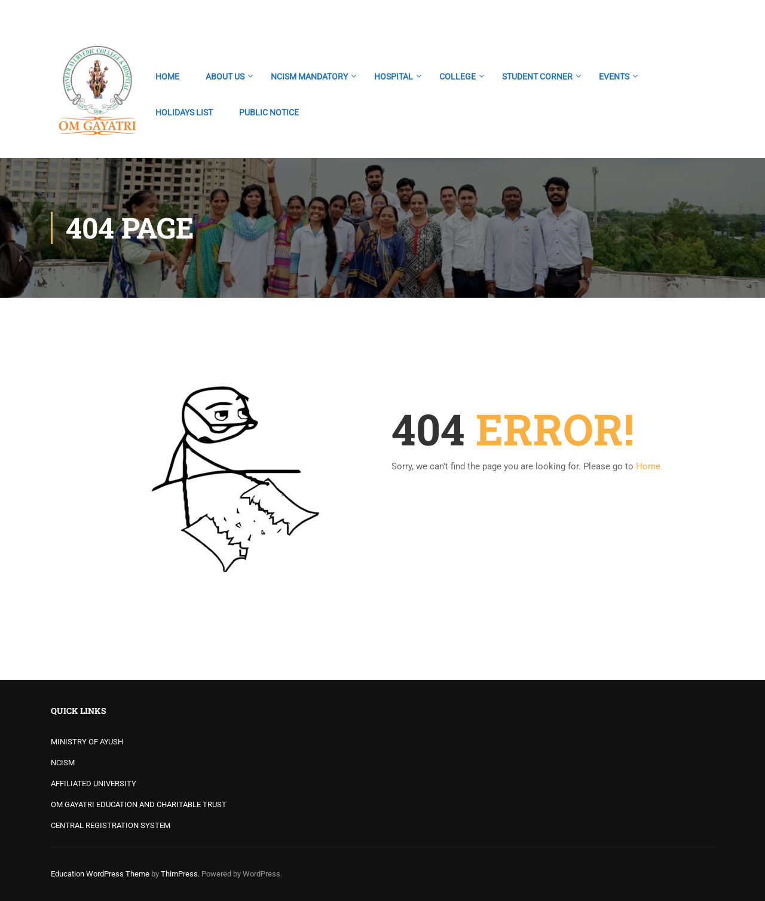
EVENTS (614, 76)
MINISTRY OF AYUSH (87, 741)
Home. (649, 466)
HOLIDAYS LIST (184, 112)
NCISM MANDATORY (309, 76)
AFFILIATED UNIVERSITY (93, 783)
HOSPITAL (393, 76)
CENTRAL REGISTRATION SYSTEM (110, 825)
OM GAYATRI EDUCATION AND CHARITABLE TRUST (139, 804)
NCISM (63, 762)
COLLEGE (457, 76)
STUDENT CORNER (537, 76)
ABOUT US (225, 76)
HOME (167, 76)
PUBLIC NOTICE (269, 112)
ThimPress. (180, 873)
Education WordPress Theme (100, 873)
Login (703, 15)
